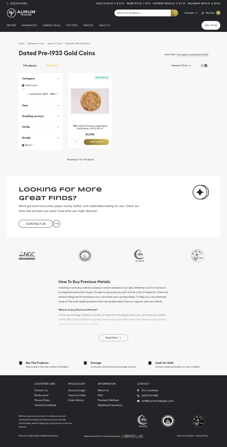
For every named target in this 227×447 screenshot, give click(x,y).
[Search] (174, 13)
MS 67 (28, 145)
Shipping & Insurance (110, 405)
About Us (104, 25)
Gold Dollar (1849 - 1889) (42, 94)
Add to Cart (96, 141)
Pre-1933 (11, 25)
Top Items (72, 25)
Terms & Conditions (45, 405)
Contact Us (36, 224)
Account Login (76, 390)
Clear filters (51, 65)
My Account (41, 395)
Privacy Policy (42, 400)
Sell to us (211, 25)
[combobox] (142, 13)
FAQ (100, 395)
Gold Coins (31, 85)
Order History (76, 400)
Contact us (41, 390)
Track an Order (77, 395)
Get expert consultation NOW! (192, 54)
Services (88, 25)
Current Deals (51, 25)
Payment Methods (108, 400)
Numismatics (29, 25)
